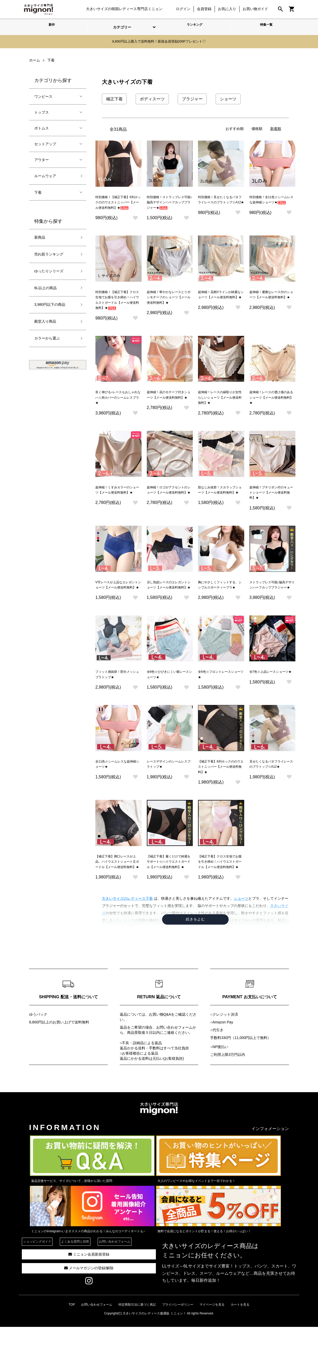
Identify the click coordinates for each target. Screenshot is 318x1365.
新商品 (39, 236)
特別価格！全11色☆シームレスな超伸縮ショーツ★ (271, 202)
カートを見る (240, 1343)
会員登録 (201, 9)
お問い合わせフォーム (174, 1065)
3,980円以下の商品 (49, 304)
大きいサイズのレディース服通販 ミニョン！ (154, 1351)
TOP (72, 1343)
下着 (38, 191)
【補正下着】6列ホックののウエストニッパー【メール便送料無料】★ (221, 794)
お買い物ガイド (253, 9)
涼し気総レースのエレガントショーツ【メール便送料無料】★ (168, 606)
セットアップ (45, 143)
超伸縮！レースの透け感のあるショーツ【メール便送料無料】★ (271, 411)
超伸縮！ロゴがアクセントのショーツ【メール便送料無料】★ (168, 508)
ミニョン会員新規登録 (88, 1292)
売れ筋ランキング (48, 253)
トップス (41, 111)
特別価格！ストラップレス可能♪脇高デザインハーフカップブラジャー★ (169, 203)
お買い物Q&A (160, 1052)
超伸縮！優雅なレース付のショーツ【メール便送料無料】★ (271, 303)
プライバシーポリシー (177, 1343)
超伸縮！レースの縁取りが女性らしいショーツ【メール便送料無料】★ (220, 411)
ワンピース (43, 95)
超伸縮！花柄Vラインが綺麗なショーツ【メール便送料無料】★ (221, 303)
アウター (41, 159)
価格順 (256, 128)
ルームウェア (45, 175)
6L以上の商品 (45, 287)
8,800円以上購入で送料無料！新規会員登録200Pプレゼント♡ (159, 41)
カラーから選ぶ (47, 337)
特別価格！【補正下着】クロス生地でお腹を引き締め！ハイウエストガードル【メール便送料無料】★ (117, 309)
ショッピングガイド (37, 1279)
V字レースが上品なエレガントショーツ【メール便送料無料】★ (118, 606)
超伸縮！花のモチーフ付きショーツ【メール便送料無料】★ (168, 411)
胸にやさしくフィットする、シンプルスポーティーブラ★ (220, 606)
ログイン (180, 9)
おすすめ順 (235, 128)
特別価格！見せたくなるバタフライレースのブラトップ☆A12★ (220, 203)
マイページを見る (212, 1343)
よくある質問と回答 (75, 1279)
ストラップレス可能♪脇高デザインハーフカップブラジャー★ (272, 606)
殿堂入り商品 (45, 320)
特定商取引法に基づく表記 (137, 1343)
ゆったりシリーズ (48, 270)
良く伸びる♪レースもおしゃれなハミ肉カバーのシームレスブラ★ (118, 411)
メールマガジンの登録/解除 (89, 1306)
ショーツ (241, 937)
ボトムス (41, 127)
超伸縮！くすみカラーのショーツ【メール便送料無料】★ (117, 508)
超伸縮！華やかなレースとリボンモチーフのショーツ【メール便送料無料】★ (168, 303)
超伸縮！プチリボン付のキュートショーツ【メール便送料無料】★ (271, 508)
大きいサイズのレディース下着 (127, 937)
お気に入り (224, 9)
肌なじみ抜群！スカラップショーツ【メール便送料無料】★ (220, 508)
